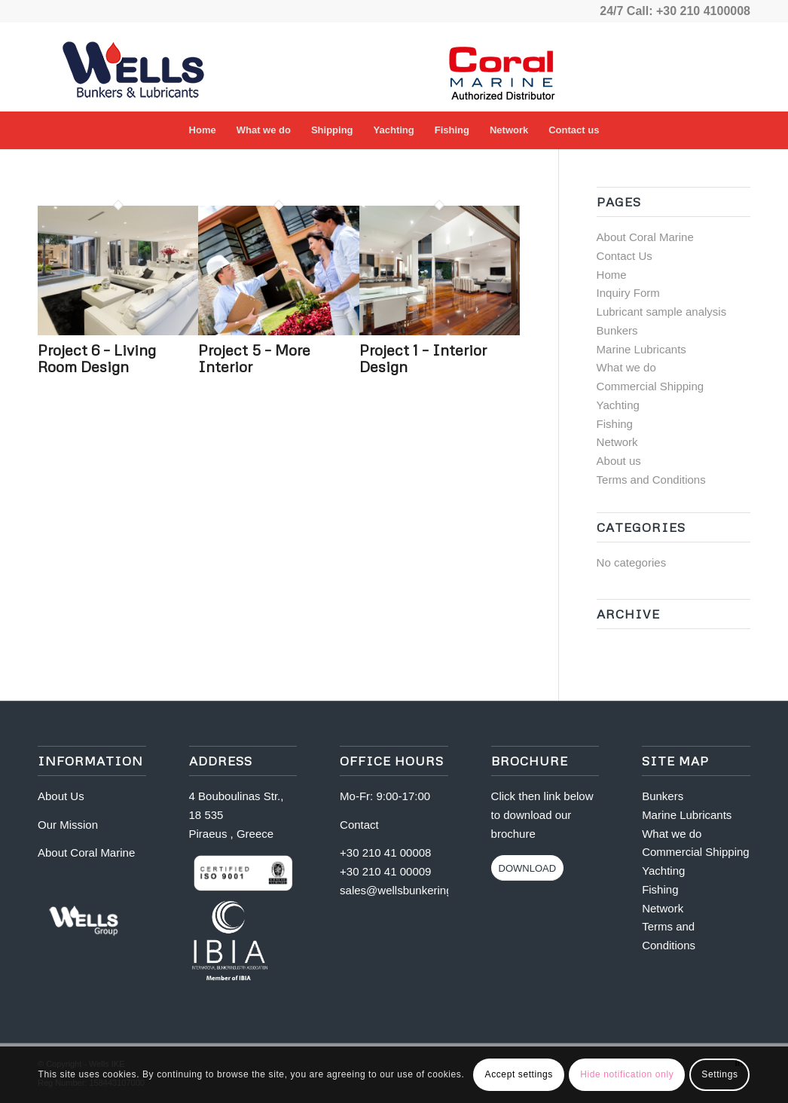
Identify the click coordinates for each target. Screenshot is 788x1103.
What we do (626, 367)
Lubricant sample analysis (662, 311)
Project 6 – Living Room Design (97, 358)
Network (617, 441)
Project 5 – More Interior (254, 358)
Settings (719, 1074)
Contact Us (624, 255)
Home (612, 274)
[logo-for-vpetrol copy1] (151, 67)
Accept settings (519, 1074)
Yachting (618, 405)
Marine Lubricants (641, 349)
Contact (359, 824)
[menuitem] (202, 130)
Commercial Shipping (650, 386)
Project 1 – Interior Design (423, 358)
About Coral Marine (645, 237)
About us (619, 460)
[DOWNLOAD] (527, 868)
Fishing (615, 423)
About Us (61, 796)
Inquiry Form (628, 292)
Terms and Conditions (651, 479)
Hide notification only (626, 1074)
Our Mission (68, 824)
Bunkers (617, 330)
